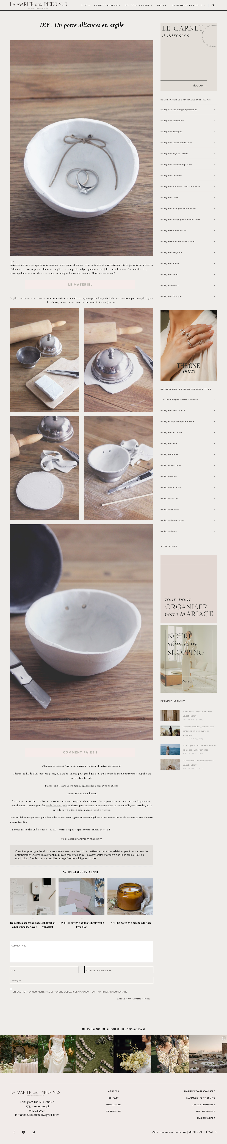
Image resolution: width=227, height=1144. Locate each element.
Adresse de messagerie (99, 971)
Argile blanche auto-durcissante (28, 298)
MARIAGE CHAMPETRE (203, 1105)
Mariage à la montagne (172, 520)
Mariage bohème (169, 454)
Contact (113, 1098)
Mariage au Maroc (169, 285)
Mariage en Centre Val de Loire (176, 143)
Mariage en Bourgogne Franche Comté (180, 219)
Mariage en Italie (169, 274)
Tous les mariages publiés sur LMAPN (179, 400)
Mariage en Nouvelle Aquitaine (176, 165)
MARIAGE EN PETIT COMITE (200, 1098)
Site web (16, 981)
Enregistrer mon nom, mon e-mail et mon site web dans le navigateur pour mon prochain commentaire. (70, 991)
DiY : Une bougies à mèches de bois (130, 923)
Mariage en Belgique (171, 252)
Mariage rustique (169, 498)
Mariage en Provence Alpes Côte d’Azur (180, 186)
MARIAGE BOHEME (205, 1111)
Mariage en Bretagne (171, 132)
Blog (84, 5)
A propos (113, 1091)
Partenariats (113, 1111)
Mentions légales (202, 1132)
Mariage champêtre (170, 465)
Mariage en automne (171, 432)
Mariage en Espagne (171, 296)
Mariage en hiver (169, 443)
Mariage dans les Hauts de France (177, 241)
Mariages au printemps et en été (177, 421)
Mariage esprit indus (170, 487)
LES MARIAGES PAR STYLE (187, 5)
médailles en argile (56, 805)
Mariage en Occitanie (171, 175)
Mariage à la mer (169, 531)
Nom (15, 971)
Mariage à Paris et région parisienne (178, 110)
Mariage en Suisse (169, 263)
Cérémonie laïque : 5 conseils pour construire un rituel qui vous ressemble (198, 731)
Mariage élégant (168, 476)
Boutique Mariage (137, 5)
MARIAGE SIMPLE (206, 1118)
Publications (113, 1105)
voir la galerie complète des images (81, 839)
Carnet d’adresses (107, 5)
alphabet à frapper (99, 809)
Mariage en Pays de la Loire (174, 154)
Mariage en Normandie (172, 121)
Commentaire (19, 946)
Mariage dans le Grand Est (173, 230)
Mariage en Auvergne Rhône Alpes (178, 208)
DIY (33, 918)
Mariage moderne (169, 509)
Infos (160, 5)
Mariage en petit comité (172, 410)
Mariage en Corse (169, 197)
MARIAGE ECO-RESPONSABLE (199, 1091)
